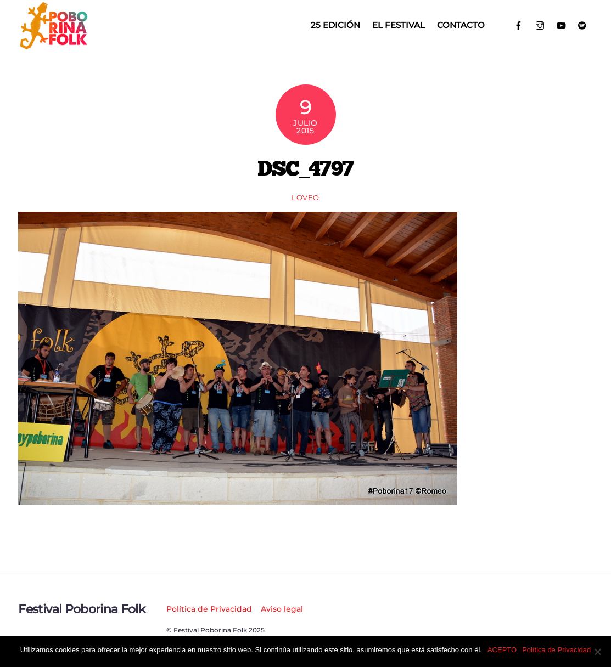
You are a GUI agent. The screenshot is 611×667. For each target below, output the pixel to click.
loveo (305, 197)
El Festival (398, 25)
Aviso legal (282, 609)
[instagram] (539, 24)
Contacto (461, 25)
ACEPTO (502, 650)
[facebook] (519, 24)
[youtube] (561, 24)
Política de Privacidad (209, 609)
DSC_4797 (305, 167)
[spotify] (582, 24)
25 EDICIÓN (335, 25)
